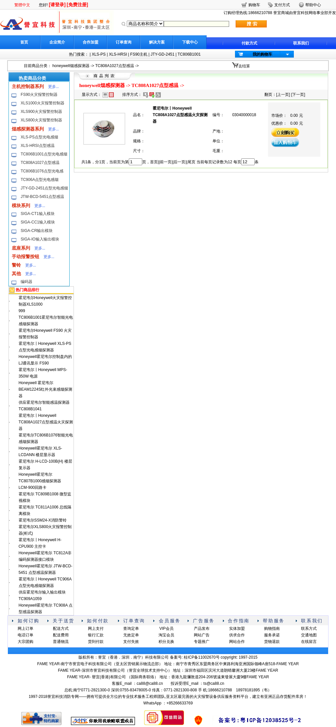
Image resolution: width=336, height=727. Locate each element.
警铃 (16, 265)
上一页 (283, 94)
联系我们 (301, 43)
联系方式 (309, 628)
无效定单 (131, 635)
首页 (24, 42)
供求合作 (237, 635)
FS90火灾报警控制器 (39, 94)
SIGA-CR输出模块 (37, 230)
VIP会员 (166, 628)
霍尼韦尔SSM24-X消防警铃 (43, 520)
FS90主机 (138, 54)
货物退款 (272, 641)
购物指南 (272, 628)
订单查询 (123, 42)
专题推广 (202, 641)
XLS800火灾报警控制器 (41, 120)
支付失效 (131, 641)
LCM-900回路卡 (32, 487)
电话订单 (25, 635)
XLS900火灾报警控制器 (41, 111)
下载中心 (190, 42)
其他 (16, 273)
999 (22, 311)
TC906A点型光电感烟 (40, 179)
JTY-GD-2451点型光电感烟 (44, 188)
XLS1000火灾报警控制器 (42, 103)
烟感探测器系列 (28, 129)
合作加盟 (90, 42)
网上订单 (25, 628)
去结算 (244, 66)
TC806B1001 (189, 54)
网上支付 (96, 628)
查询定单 (131, 628)
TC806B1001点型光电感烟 (44, 154)
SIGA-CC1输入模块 (38, 222)
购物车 (254, 5)
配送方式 (61, 628)
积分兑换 (166, 641)
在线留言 (309, 641)
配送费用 (61, 635)
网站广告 (202, 635)
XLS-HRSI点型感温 (37, 145)
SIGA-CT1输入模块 (37, 213)
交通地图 (309, 635)
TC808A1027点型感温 (114, 65)
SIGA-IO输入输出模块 (40, 239)
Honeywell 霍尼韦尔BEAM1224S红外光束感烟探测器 (46, 389)
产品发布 (202, 628)
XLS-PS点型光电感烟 (39, 137)
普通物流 (61, 641)
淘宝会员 (166, 635)
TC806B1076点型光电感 (42, 171)
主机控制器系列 (28, 86)
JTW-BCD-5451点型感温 (42, 196)
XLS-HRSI (118, 54)
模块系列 (21, 205)
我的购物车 (262, 54)
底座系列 (21, 248)
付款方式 (249, 43)
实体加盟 (237, 628)
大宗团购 (25, 641)
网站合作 (237, 641)
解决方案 (157, 42)
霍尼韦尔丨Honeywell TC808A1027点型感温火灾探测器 (46, 422)
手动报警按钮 (25, 256)
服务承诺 (272, 635)
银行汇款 (96, 635)
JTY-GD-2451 (163, 54)
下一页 (298, 94)
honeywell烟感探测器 (70, 65)
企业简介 (57, 42)
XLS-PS (99, 54)
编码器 (26, 281)
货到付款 (96, 641)
